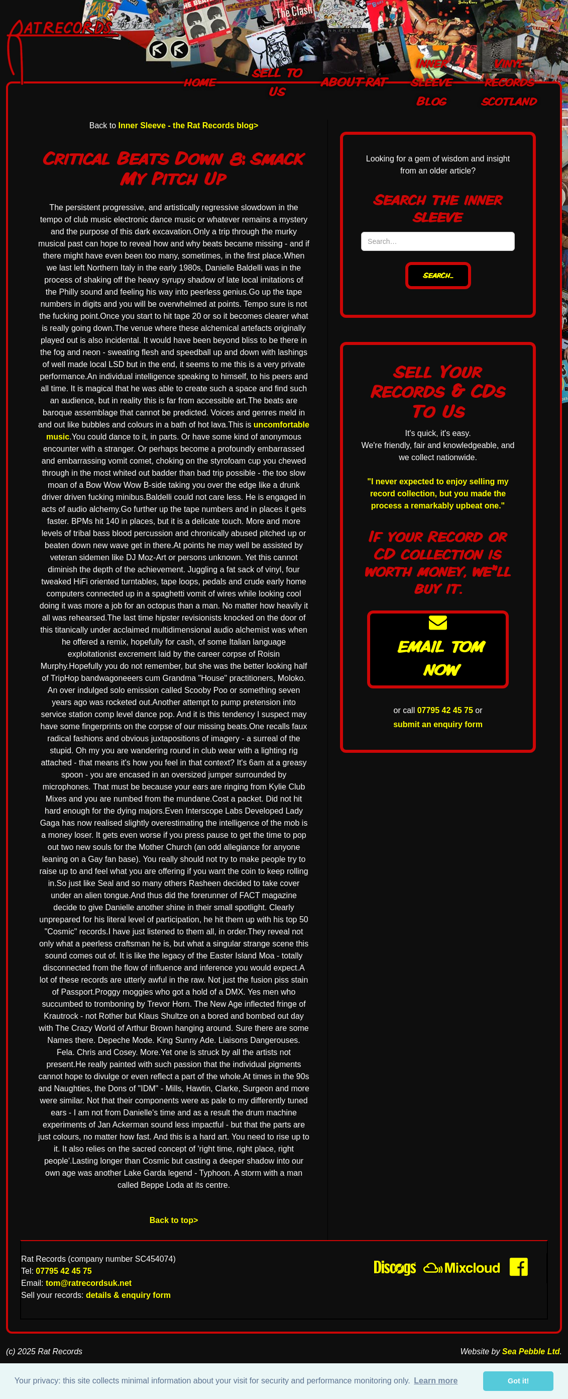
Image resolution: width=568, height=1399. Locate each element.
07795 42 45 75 (445, 710)
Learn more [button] (436, 1380)
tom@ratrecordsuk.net (89, 1283)
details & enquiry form (128, 1295)
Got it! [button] (518, 1381)
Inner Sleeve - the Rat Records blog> (189, 125)
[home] (68, 52)
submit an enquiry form (438, 724)
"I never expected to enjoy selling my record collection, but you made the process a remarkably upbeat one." (437, 493)
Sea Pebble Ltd (531, 1351)
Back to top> (174, 1220)
